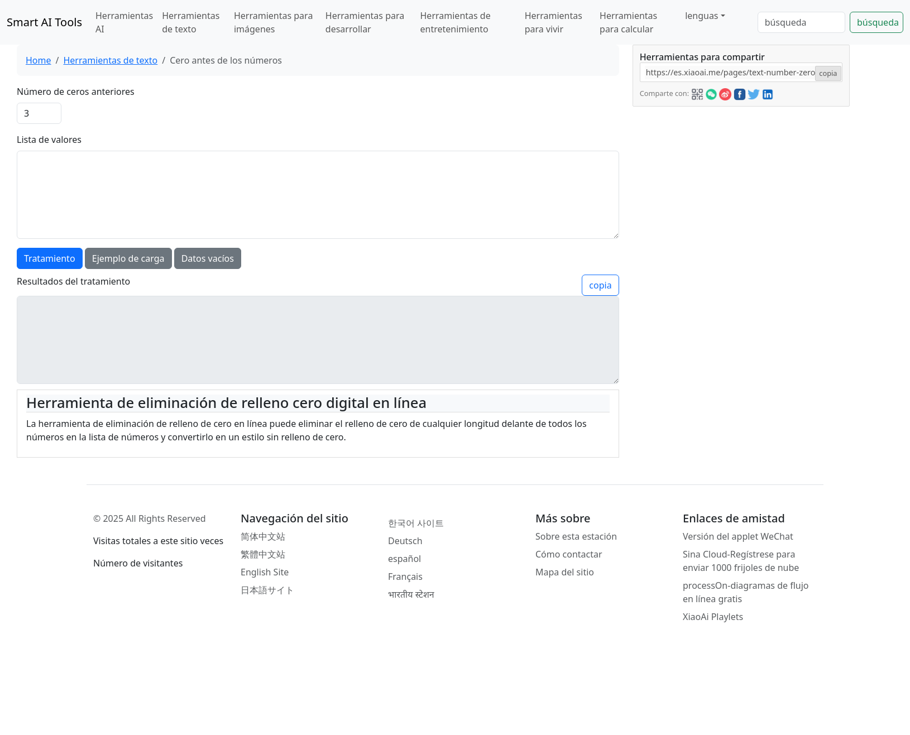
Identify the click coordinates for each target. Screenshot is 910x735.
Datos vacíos (207, 258)
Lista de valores (49, 139)
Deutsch (405, 541)
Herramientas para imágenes (273, 22)
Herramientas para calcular (628, 22)
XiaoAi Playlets (713, 617)
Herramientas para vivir (553, 22)
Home (38, 60)
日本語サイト (267, 590)
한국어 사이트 (416, 523)
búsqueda (878, 22)
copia (600, 285)
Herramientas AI (124, 22)
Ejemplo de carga (128, 258)
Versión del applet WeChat (738, 536)
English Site (265, 572)
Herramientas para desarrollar (364, 22)
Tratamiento (49, 258)
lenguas (701, 15)
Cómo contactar (568, 554)
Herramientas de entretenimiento (455, 22)
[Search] (801, 22)
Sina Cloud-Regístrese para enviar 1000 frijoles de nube (741, 561)
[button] (697, 93)
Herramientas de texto (190, 22)
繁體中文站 (263, 554)
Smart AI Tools (44, 22)
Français (405, 576)
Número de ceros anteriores (76, 91)
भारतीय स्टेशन (411, 594)
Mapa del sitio (564, 572)
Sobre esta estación (576, 536)
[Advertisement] (717, 176)
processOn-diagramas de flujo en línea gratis (746, 592)
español (404, 559)
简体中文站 (263, 536)
